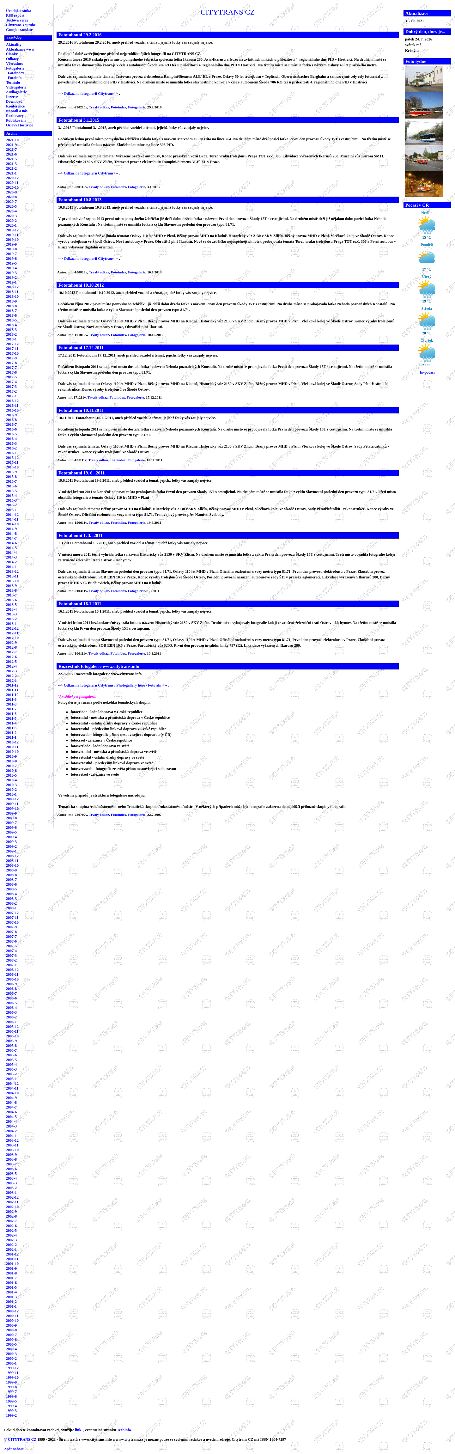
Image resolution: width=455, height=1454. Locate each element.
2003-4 (11, 1178)
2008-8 (11, 875)
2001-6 (11, 1282)
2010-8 (11, 761)
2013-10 (12, 581)
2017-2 (11, 391)
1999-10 (12, 1377)
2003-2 (11, 1188)
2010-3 (11, 785)
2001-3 (11, 1297)
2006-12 (12, 970)
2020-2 (11, 220)
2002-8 (11, 1216)
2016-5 (11, 434)
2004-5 (11, 1117)
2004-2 (11, 1131)
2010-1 (11, 794)
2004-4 (11, 1121)
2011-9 (11, 699)
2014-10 (12, 524)
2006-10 (12, 979)
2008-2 (11, 903)
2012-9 (11, 642)
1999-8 (11, 1387)
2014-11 (12, 519)
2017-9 (11, 358)
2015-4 (11, 495)
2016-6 (11, 429)
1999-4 (11, 1406)
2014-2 (11, 562)
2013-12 (12, 571)
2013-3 (11, 614)
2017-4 (11, 382)
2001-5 (11, 1287)
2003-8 (11, 1159)
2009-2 (11, 846)
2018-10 (12, 296)
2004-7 (11, 1107)
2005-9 (11, 1041)
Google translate (19, 29)
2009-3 (11, 842)
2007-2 (11, 960)
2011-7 (11, 709)
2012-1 (11, 680)
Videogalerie (16, 87)
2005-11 (12, 1031)
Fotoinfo (14, 78)
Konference (15, 106)
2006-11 (12, 974)
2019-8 (11, 249)
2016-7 (11, 424)
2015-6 (11, 486)
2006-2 (11, 1017)
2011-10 (12, 695)
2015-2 (11, 505)
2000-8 (11, 1330)
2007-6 (11, 941)
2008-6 (11, 884)
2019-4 (11, 268)
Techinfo (13, 82)
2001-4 (11, 1292)
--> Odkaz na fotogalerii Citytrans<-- (88, 93)
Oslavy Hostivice (19, 125)
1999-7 (11, 1392)
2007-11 (12, 917)
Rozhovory (15, 115)
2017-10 (12, 353)
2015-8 (11, 476)
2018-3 (11, 329)
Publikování (16, 120)
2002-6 (11, 1226)
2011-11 (12, 690)
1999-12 (12, 1368)
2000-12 (12, 1311)
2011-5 (11, 718)
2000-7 (11, 1335)
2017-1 (11, 396)
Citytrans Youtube (21, 25)
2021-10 (12, 140)
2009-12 (12, 799)
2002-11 (12, 1202)
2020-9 (11, 192)
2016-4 (11, 439)
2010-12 (12, 742)
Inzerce (12, 97)
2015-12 (12, 457)
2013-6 (11, 600)
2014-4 (11, 552)
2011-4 (11, 723)
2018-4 (11, 325)
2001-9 (11, 1268)
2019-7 (11, 254)
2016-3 (11, 443)
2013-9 (11, 585)
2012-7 (11, 652)
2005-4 (11, 1064)
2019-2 (11, 277)
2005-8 (11, 1045)
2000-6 (11, 1339)
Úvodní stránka (18, 11)
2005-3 (11, 1069)
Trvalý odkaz (99, 107)
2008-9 (11, 870)
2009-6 (11, 827)
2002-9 (11, 1211)
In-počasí (427, 372)
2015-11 (12, 462)
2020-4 (11, 211)
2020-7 (11, 201)
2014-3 (11, 557)
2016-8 (11, 420)
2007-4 (11, 951)
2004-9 (11, 1098)
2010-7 (11, 766)
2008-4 (11, 894)
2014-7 (11, 538)
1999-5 (11, 1401)
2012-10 (12, 638)
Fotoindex (16, 73)
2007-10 (12, 922)
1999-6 (11, 1396)
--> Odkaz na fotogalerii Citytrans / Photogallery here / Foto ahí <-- (113, 685)
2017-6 (11, 372)
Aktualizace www (20, 49)
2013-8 (11, 590)
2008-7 (11, 879)
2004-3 (11, 1126)
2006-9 (11, 984)
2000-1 (11, 1363)
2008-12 (12, 856)
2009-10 (12, 808)
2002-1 (11, 1249)
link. (78, 1430)
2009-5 (11, 832)
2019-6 (11, 258)
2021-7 (11, 149)
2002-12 (12, 1197)
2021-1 (11, 173)
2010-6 (11, 770)
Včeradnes (14, 63)
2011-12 (12, 685)
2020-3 (11, 216)
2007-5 (11, 946)
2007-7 (11, 936)
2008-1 (11, 908)
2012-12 (12, 628)
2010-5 (11, 775)
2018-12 (12, 287)
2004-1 (11, 1135)
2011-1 (11, 737)
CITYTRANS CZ (22, 1439)
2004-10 (12, 1093)
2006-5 (11, 1003)
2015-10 (12, 467)
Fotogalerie (15, 68)
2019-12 (12, 230)
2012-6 (11, 657)
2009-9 (11, 813)
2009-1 (11, 851)
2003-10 (12, 1150)
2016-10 (12, 410)
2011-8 (11, 704)
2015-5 (11, 491)
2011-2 (11, 732)
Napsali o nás (16, 111)
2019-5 (11, 263)
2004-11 (12, 1088)
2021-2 (11, 168)
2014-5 (11, 548)
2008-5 (11, 889)
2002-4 (11, 1235)
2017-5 (11, 377)
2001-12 (12, 1254)
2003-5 (11, 1173)
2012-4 (11, 666)
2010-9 (11, 756)
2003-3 (11, 1183)
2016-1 (11, 453)
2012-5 (11, 661)
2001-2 (11, 1301)
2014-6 (11, 543)
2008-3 (11, 898)
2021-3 (11, 164)
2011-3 (11, 728)
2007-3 (11, 955)
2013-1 (11, 623)
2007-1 (11, 965)
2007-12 (12, 913)
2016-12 (12, 401)
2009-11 (12, 804)
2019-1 (11, 282)
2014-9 (11, 529)
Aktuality (13, 44)
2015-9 (11, 472)
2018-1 (11, 339)
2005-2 (11, 1074)
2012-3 (11, 671)
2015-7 (11, 481)
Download (14, 101)
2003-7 (11, 1164)
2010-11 (12, 747)
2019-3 (11, 273)
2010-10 (12, 751)
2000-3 (11, 1354)
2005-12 (12, 1026)
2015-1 (11, 510)
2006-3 (11, 1012)
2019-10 (12, 239)
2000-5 (11, 1344)
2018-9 (11, 301)
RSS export (15, 15)
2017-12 (12, 344)
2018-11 (12, 292)
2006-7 (11, 993)
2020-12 (12, 178)
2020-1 (11, 225)
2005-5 (11, 1060)
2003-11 (12, 1145)
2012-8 (11, 647)
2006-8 (11, 989)
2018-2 (11, 334)
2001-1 (11, 1306)
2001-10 (12, 1264)
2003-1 (11, 1192)
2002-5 (11, 1230)
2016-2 (11, 448)
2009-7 (11, 823)
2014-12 (12, 514)
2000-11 (12, 1316)
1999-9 (11, 1382)
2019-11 (12, 235)
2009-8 (11, 818)
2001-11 (12, 1259)
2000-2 (11, 1358)
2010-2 (11, 789)
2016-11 (12, 405)
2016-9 (11, 415)
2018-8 (11, 306)
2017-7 (11, 367)
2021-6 (11, 154)
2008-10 (12, 865)
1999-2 (11, 1415)
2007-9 (11, 927)
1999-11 (12, 1373)
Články (12, 54)
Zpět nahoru (14, 1449)
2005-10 (12, 1036)
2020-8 (11, 197)
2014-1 (11, 567)
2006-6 (11, 998)
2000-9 (11, 1325)
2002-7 (11, 1221)
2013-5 (11, 604)
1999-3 (11, 1410)
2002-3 (11, 1240)
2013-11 (12, 576)
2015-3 (11, 500)
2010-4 (11, 780)
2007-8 (11, 932)
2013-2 (11, 619)
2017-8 (11, 363)
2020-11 (12, 182)
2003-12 (12, 1140)
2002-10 (12, 1207)
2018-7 (11, 311)
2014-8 (11, 533)
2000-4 (11, 1349)
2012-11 (12, 633)
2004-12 (12, 1083)
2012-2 (11, 676)
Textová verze (17, 20)
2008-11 (12, 860)
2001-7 (11, 1278)
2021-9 (11, 145)
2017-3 (11, 386)
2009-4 (11, 837)
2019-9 (11, 244)
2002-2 (11, 1245)
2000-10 (12, 1320)
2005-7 (11, 1050)
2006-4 (11, 1007)
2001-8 (11, 1273)
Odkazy (12, 59)
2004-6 (11, 1112)
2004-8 (11, 1102)
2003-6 (11, 1169)
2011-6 (11, 714)
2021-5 (11, 159)
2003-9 (11, 1154)
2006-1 (11, 1022)
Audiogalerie (16, 92)
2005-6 (11, 1055)
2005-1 (11, 1079)
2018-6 (11, 315)
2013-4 (11, 609)
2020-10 (12, 187)
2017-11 (12, 348)
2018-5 (11, 320)
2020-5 (11, 206)
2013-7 (11, 595)
